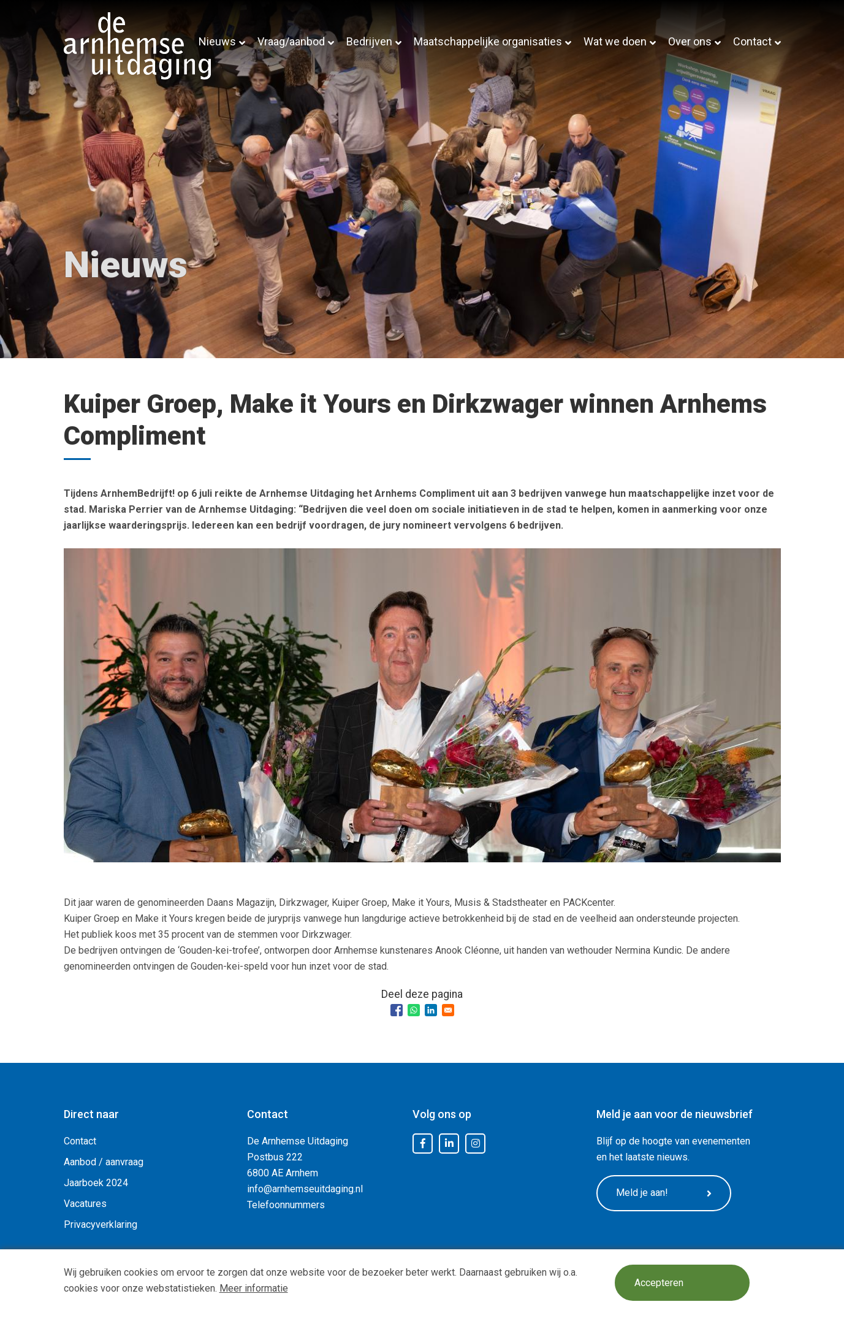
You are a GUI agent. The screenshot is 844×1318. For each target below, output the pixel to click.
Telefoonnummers (286, 1205)
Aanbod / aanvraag (103, 1162)
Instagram (475, 1144)
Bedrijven (369, 41)
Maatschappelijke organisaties (488, 41)
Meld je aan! (664, 1193)
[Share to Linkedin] (431, 1010)
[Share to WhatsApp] (414, 1010)
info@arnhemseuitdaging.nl (305, 1189)
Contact (752, 41)
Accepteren (658, 1283)
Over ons (690, 41)
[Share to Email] (448, 1010)
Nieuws (217, 41)
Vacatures (85, 1203)
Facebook (422, 1144)
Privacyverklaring (100, 1224)
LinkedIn (449, 1144)
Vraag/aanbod (291, 41)
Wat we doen (615, 41)
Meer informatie (253, 1288)
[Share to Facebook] (396, 1010)
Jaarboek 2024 (96, 1183)
